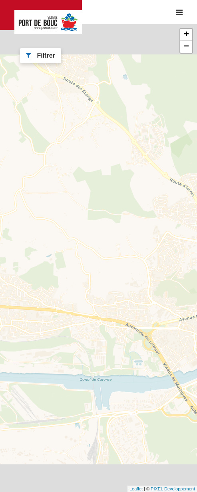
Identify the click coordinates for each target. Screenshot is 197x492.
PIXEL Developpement (173, 488)
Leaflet (136, 488)
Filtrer (40, 55)
